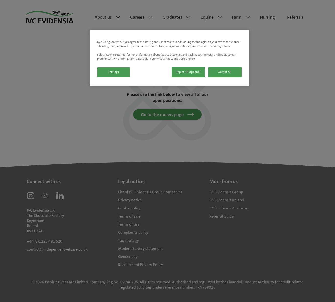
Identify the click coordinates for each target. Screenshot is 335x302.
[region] (169, 58)
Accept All (224, 72)
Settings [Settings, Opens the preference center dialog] (113, 72)
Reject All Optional (188, 72)
